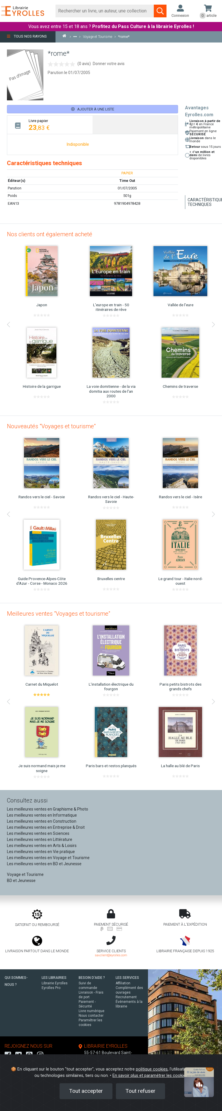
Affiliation (123, 983)
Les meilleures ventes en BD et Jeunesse (44, 863)
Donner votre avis (109, 63)
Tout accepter (86, 1091)
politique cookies (152, 1069)
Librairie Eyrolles (55, 983)
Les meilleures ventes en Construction (41, 821)
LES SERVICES (127, 978)
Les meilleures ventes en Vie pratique (41, 851)
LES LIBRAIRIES (54, 978)
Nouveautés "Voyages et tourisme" (51, 426)
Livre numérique (91, 1011)
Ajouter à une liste (92, 109)
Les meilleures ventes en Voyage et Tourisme (48, 857)
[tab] (49, 125)
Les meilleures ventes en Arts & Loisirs (42, 845)
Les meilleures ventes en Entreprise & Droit (46, 827)
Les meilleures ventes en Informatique (42, 815)
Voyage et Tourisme (25, 874)
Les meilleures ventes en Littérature (39, 839)
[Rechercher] (105, 11)
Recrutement (126, 997)
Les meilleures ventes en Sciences (38, 833)
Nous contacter (91, 1016)
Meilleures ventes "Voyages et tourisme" (58, 613)
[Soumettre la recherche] (160, 11)
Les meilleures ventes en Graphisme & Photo (47, 809)
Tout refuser (140, 1091)
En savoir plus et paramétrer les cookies (150, 1075)
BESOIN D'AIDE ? (92, 978)
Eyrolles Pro (51, 988)
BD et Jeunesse (21, 880)
